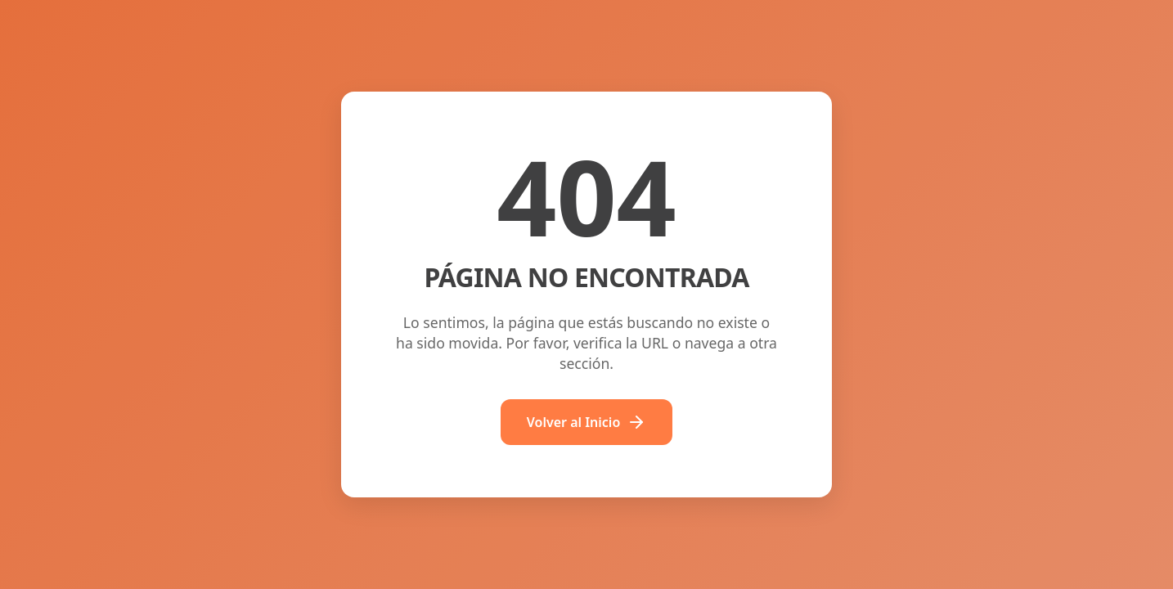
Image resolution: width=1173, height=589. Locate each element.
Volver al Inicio (587, 422)
